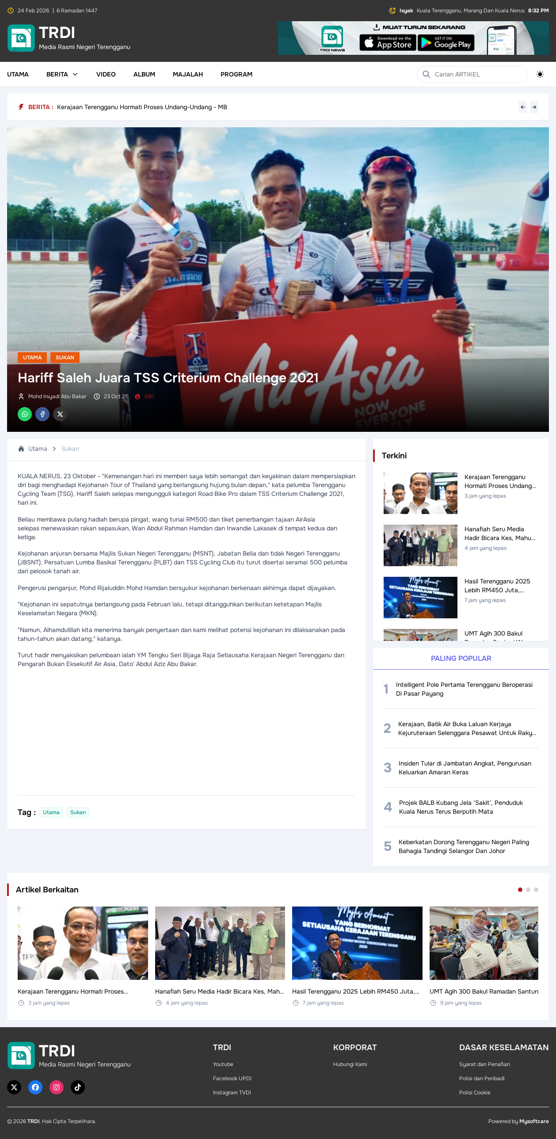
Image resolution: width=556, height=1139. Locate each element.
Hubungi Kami (350, 1064)
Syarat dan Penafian (484, 1064)
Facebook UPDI (232, 1078)
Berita (62, 74)
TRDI (33, 1121)
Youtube (223, 1064)
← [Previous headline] (523, 107)
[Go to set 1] (520, 890)
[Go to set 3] (536, 890)
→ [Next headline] (534, 107)
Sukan (65, 357)
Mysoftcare (534, 1121)
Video (106, 74)
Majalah (188, 74)
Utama (18, 74)
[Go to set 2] (528, 890)
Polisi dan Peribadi (482, 1078)
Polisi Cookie (475, 1092)
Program (236, 74)
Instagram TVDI (232, 1092)
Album (144, 74)
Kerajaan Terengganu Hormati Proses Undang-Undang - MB (142, 107)
